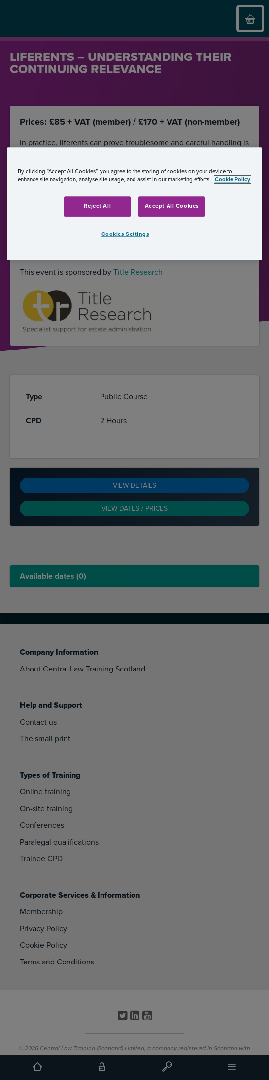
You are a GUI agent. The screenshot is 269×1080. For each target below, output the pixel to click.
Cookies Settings (125, 234)
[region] (135, 203)
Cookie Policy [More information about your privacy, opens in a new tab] (232, 179)
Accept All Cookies (172, 206)
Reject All (97, 206)
